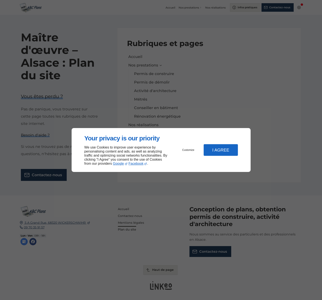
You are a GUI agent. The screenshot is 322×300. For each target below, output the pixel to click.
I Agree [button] (220, 150)
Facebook (136, 163)
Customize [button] (188, 150)
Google (118, 163)
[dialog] (161, 150)
